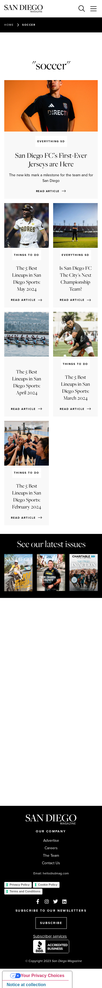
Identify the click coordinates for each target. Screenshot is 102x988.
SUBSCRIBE (51, 922)
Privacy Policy (20, 884)
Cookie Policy (47, 884)
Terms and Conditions (25, 891)
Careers (51, 848)
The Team (51, 855)
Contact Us (51, 863)
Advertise (51, 840)
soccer (28, 25)
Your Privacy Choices (42, 975)
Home (9, 25)
